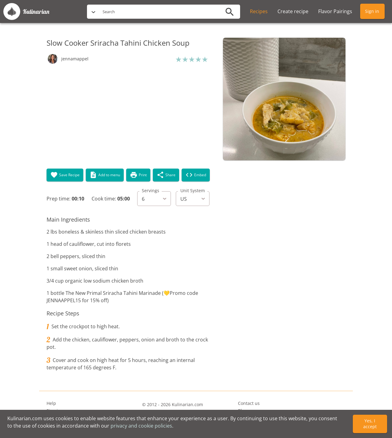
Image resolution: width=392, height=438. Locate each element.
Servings (150, 190)
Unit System (192, 190)
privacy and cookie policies (141, 425)
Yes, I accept (370, 423)
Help (51, 403)
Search (109, 12)
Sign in (372, 11)
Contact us (249, 403)
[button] (68, 59)
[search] (159, 11)
